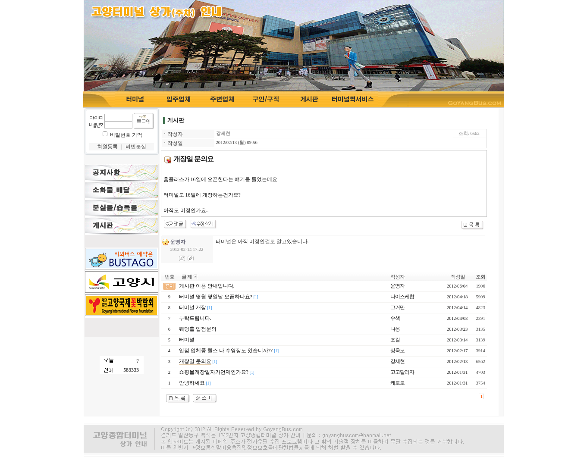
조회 (480, 277)
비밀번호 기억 (126, 135)
